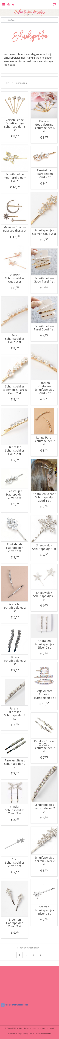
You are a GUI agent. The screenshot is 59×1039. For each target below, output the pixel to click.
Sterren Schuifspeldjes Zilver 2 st (44, 910)
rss (51, 1028)
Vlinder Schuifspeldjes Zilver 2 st (15, 810)
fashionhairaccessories (14, 1005)
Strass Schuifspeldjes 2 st (15, 661)
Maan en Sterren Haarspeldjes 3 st (14, 229)
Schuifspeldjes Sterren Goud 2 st (44, 232)
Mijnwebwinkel (44, 1033)
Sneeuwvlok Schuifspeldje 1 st (44, 547)
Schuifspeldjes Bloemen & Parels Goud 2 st (15, 390)
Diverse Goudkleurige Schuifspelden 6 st (44, 126)
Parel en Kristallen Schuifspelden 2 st (14, 713)
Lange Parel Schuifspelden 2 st (44, 441)
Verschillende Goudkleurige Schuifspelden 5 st (14, 125)
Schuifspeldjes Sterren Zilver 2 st (44, 861)
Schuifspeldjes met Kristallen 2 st (44, 808)
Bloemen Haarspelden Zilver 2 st (14, 923)
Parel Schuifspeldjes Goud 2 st (15, 339)
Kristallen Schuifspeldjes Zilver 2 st (44, 644)
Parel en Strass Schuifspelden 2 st (14, 764)
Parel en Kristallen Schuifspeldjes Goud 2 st (44, 388)
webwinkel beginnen (17, 1033)
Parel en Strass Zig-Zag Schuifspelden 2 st (44, 746)
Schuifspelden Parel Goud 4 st (44, 327)
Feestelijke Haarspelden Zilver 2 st (14, 494)
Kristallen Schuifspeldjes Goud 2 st (15, 450)
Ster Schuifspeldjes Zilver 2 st (15, 862)
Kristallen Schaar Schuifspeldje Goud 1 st (44, 497)
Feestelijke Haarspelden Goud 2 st (44, 174)
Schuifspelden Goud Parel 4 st (44, 279)
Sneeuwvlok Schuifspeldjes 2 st (44, 596)
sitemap (44, 1028)
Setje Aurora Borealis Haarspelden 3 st (44, 694)
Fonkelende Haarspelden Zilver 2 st (14, 548)
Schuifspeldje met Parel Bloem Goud (14, 178)
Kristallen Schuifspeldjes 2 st (15, 608)
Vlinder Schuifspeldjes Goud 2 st (15, 278)
